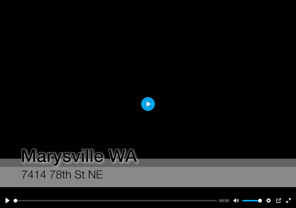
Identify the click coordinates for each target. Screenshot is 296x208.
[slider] (115, 200)
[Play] (7, 200)
